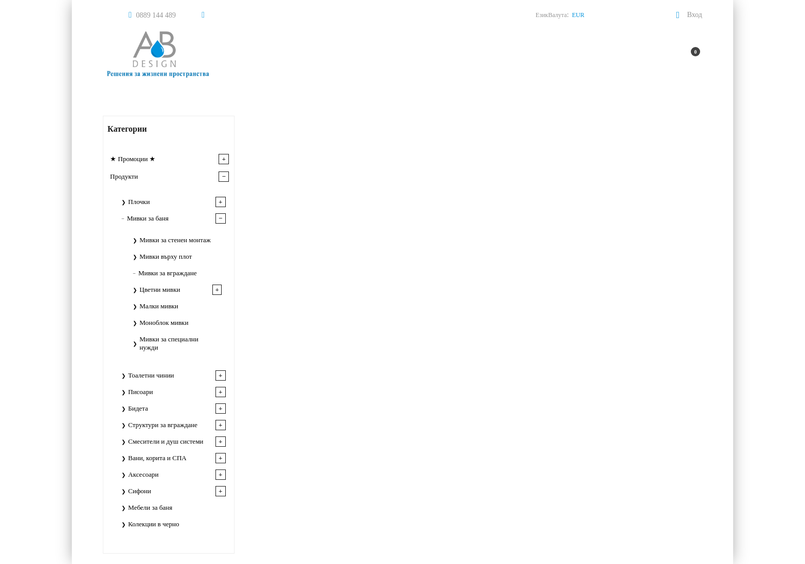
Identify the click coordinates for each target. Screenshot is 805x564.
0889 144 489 (156, 15)
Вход (694, 15)
